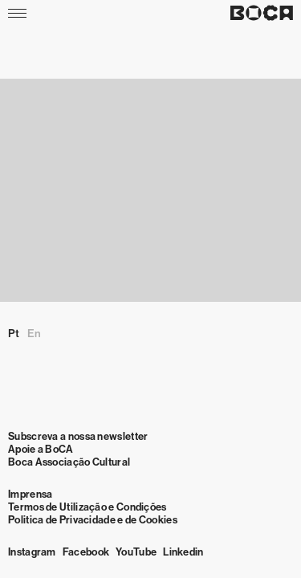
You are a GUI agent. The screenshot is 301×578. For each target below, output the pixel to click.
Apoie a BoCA (41, 449)
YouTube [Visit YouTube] (136, 552)
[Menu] (19, 13)
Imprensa (30, 494)
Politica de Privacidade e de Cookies (92, 520)
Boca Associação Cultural (69, 462)
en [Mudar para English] (34, 333)
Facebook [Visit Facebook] (86, 552)
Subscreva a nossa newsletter (78, 436)
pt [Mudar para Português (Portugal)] (13, 333)
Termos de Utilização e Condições (87, 507)
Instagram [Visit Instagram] (32, 552)
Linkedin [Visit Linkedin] (183, 552)
